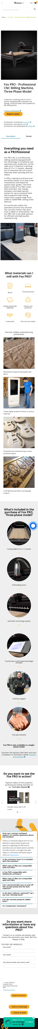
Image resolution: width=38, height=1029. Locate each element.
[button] (2, 55)
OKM (24, 124)
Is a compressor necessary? (14, 906)
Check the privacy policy (9, 990)
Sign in (32, 3)
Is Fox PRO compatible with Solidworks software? (14, 873)
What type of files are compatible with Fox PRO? (17, 867)
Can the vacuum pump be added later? (16, 900)
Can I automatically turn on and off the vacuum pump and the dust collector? (17, 887)
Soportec (26, 122)
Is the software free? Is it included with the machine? (17, 860)
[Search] (19, 9)
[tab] (19, 835)
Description (10, 136)
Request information (19, 995)
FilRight (30, 126)
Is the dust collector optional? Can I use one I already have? (18, 894)
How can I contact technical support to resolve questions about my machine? (18, 835)
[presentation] (18, 974)
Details (29, 136)
